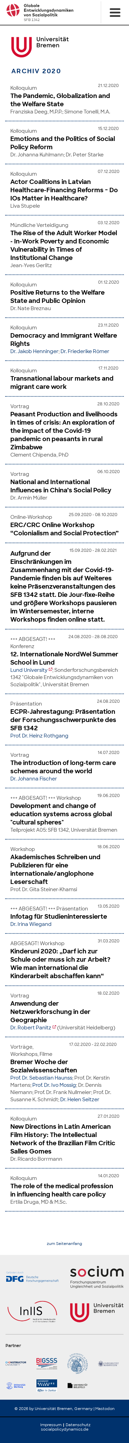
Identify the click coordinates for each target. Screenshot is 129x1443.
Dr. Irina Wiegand (31, 924)
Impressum (51, 1424)
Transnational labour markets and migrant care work (62, 382)
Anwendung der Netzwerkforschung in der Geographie (50, 1011)
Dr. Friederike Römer (85, 351)
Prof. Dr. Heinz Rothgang (39, 736)
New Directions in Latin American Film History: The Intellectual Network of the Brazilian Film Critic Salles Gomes (62, 1139)
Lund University (28, 670)
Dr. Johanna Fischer (33, 779)
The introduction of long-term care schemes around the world (63, 767)
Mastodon (105, 1408)
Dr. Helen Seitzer (79, 1099)
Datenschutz (78, 1424)
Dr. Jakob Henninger (34, 351)
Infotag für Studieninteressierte (58, 916)
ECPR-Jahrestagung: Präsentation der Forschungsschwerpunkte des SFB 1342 (63, 720)
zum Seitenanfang (64, 1244)
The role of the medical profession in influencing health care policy (61, 1190)
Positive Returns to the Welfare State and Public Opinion (57, 296)
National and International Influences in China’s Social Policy (60, 486)
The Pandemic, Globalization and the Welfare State (60, 100)
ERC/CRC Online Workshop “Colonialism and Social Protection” (64, 529)
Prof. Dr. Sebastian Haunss (41, 1078)
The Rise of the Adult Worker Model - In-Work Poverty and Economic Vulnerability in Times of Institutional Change (63, 245)
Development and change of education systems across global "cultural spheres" (61, 814)
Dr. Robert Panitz (30, 1028)
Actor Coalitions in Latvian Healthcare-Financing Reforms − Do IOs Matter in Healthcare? (64, 190)
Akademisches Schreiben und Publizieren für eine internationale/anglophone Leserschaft (55, 869)
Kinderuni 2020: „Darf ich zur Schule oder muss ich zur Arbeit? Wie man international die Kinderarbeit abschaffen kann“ (60, 963)
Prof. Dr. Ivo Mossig (54, 1085)
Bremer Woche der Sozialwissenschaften (43, 1066)
